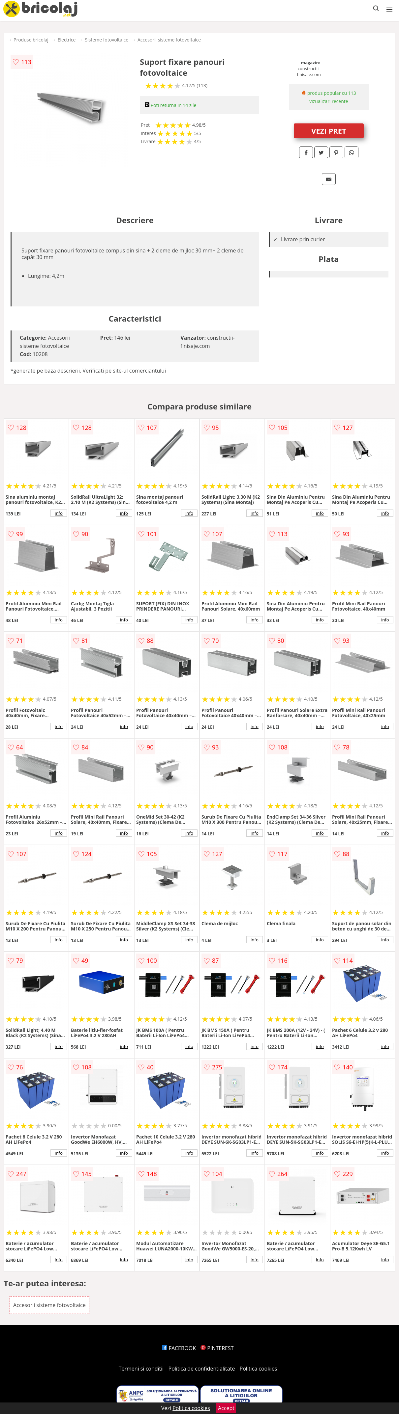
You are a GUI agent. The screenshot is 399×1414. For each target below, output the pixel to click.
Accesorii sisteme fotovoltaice (169, 40)
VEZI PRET (328, 131)
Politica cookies (258, 1368)
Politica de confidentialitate (202, 1368)
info (59, 513)
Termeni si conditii (141, 1368)
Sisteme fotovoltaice (106, 40)
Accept (226, 1408)
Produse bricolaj (31, 40)
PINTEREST (216, 1348)
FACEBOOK (179, 1348)
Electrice (67, 40)
